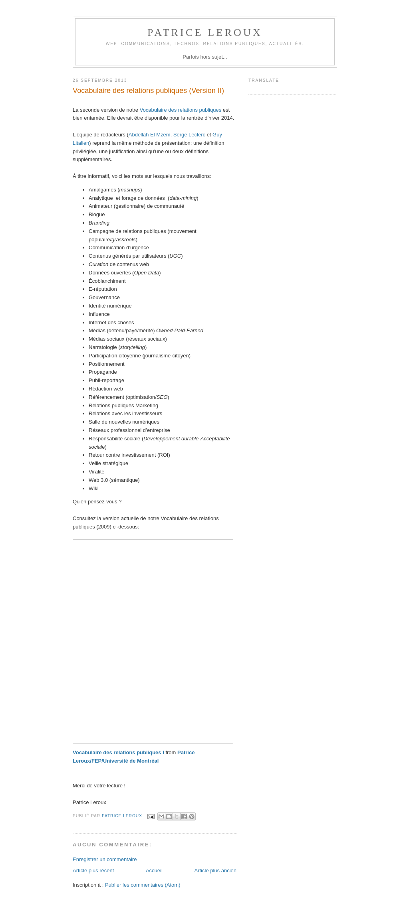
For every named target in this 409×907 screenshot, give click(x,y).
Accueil (154, 870)
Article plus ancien (216, 870)
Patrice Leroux (204, 32)
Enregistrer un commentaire (105, 859)
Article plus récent (93, 870)
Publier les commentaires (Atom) (143, 885)
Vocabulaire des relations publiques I (118, 752)
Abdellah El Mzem (150, 135)
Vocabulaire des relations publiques (181, 110)
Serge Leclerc (190, 135)
